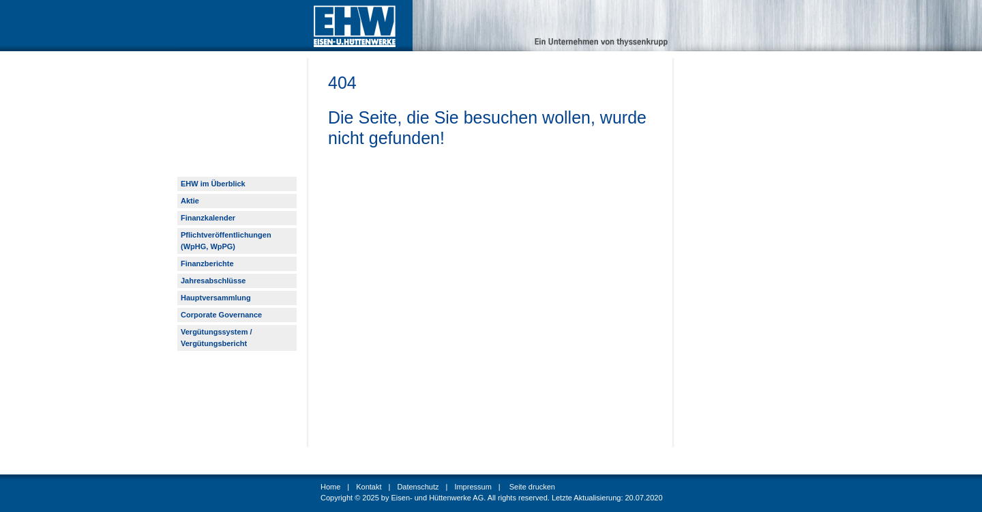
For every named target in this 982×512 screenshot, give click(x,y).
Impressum (472, 487)
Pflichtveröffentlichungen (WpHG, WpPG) (226, 241)
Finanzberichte (207, 263)
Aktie (190, 201)
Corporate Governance (221, 315)
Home (330, 487)
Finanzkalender (208, 218)
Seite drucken (532, 487)
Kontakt (368, 487)
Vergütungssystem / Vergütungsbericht (216, 337)
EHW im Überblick (213, 184)
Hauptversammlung (216, 298)
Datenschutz (417, 487)
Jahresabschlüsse (213, 280)
